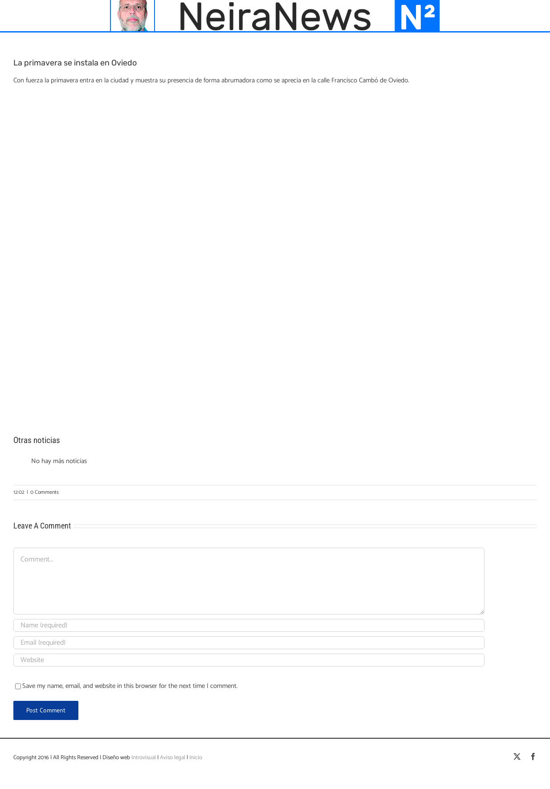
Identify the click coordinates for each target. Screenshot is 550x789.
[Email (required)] (249, 642)
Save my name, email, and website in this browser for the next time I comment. (130, 685)
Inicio (195, 757)
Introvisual (143, 757)
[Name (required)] (249, 625)
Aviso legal (172, 757)
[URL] (249, 660)
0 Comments (44, 492)
